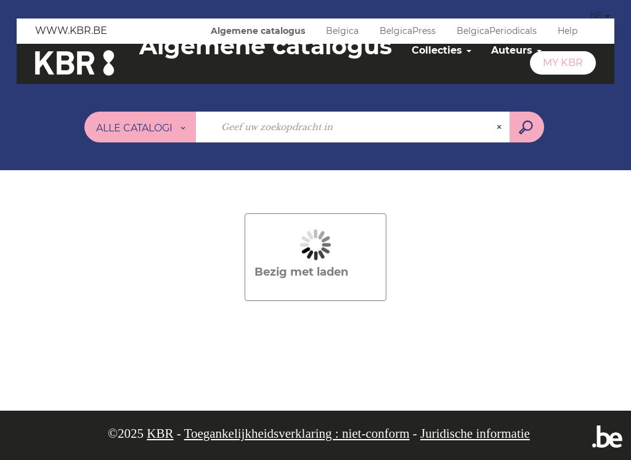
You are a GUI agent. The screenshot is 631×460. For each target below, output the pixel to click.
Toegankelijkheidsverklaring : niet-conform (297, 433)
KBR (160, 433)
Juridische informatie (475, 433)
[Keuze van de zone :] (140, 127)
